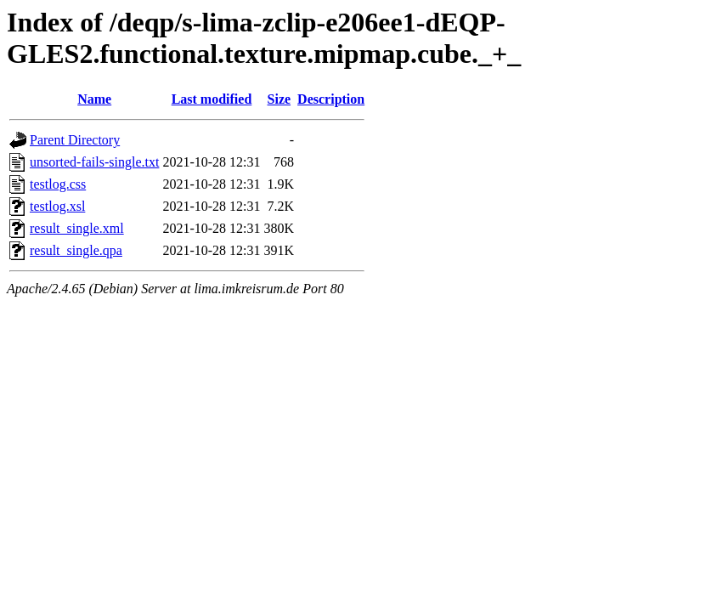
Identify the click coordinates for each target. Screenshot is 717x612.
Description (330, 99)
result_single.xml (77, 228)
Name (94, 99)
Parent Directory (75, 140)
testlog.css (58, 184)
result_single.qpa (76, 250)
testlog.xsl (57, 206)
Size (279, 99)
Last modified (212, 99)
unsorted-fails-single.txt (94, 162)
